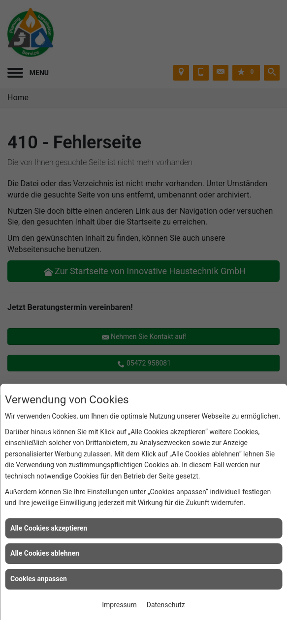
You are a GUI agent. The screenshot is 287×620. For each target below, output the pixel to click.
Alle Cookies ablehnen (44, 553)
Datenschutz (166, 605)
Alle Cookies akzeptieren (48, 528)
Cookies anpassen (38, 579)
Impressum (119, 605)
